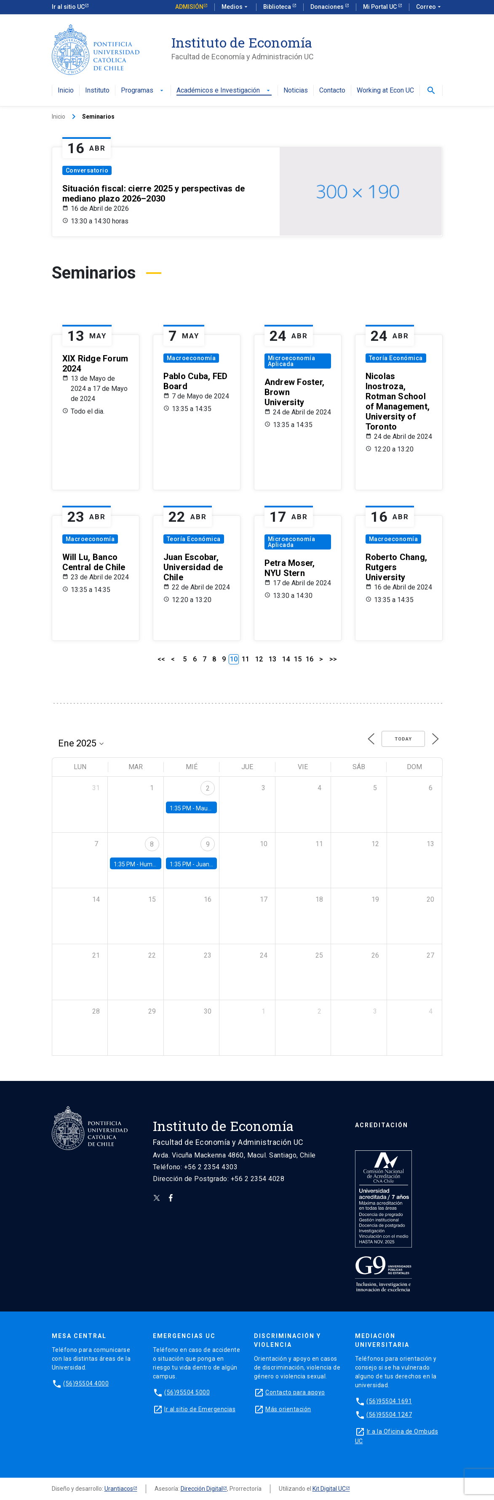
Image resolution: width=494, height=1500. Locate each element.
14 (286, 659)
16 (309, 659)
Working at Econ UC (385, 90)
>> (333, 659)
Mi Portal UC (380, 6)
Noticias (295, 90)
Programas (143, 90)
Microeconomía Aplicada (291, 361)
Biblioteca (277, 6)
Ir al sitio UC (68, 6)
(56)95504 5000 (187, 1392)
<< (161, 659)
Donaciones (327, 6)
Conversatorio (87, 170)
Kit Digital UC (329, 1488)
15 (298, 659)
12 (259, 659)
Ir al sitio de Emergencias (199, 1409)
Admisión (189, 6)
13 (272, 659)
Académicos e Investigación (224, 90)
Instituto (97, 90)
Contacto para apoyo (295, 1392)
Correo (429, 7)
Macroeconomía (191, 358)
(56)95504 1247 (389, 1415)
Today (403, 739)
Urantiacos (118, 1488)
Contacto (332, 90)
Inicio (66, 90)
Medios (235, 7)
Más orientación (288, 1409)
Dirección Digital (202, 1488)
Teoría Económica (396, 358)
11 (245, 659)
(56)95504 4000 (86, 1383)
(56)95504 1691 (389, 1401)
